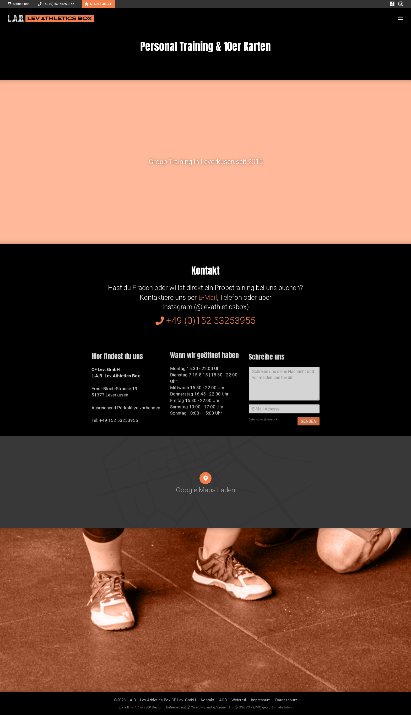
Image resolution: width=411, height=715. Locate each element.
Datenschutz (286, 700)
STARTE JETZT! (98, 4)
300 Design (153, 707)
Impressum (261, 700)
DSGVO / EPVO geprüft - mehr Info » (263, 707)
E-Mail (207, 297)
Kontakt (207, 700)
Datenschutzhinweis (263, 434)
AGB (223, 700)
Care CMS (196, 707)
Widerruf (238, 700)
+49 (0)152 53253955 (56, 4)
